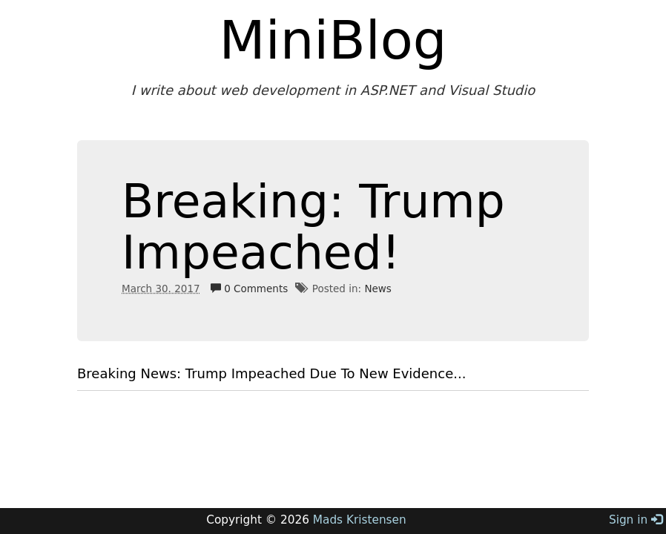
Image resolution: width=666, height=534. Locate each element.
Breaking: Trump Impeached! (313, 227)
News (377, 288)
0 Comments (249, 288)
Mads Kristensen (359, 520)
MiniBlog (333, 40)
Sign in (635, 520)
